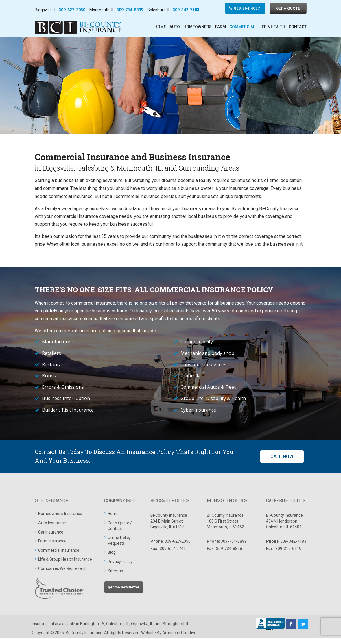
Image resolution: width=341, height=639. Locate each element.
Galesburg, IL (117, 624)
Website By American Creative (168, 633)
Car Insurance (50, 532)
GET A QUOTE (286, 8)
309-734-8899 (130, 10)
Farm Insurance (52, 541)
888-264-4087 (242, 8)
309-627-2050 (72, 10)
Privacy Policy (120, 562)
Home (113, 514)
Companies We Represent (62, 569)
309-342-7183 (186, 10)
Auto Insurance (52, 523)
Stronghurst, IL (176, 624)
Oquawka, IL (142, 624)
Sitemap (115, 571)
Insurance (41, 624)
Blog (112, 553)
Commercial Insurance (58, 550)
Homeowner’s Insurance (60, 514)
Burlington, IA (92, 624)
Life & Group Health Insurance (65, 559)
